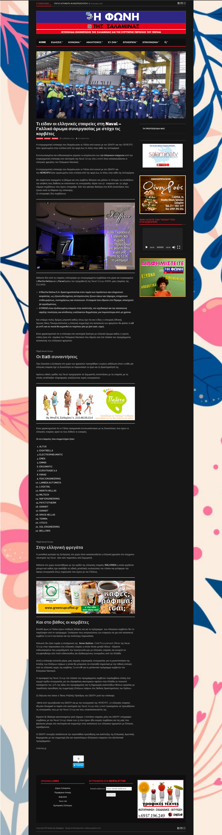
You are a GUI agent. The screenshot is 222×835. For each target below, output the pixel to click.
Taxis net (63, 801)
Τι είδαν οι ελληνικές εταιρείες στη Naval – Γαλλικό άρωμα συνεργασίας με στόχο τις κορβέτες (78, 128)
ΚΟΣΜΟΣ (55, 138)
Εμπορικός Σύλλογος (62, 805)
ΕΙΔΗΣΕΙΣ (56, 42)
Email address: (111, 789)
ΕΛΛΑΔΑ (47, 138)
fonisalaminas (83, 138)
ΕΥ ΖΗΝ (112, 42)
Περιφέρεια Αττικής (62, 792)
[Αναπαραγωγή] (146, 247)
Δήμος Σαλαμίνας (62, 788)
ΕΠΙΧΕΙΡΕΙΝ (129, 42)
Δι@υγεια (63, 797)
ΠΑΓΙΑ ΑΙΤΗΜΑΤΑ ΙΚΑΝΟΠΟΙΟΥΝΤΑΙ (71, 3)
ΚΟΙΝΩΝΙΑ (74, 42)
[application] (163, 239)
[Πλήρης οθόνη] (178, 247)
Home (42, 42)
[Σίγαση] (173, 247)
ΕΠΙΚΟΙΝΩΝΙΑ (150, 42)
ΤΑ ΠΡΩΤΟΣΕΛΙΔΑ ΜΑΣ (154, 128)
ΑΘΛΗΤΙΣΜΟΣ (93, 42)
